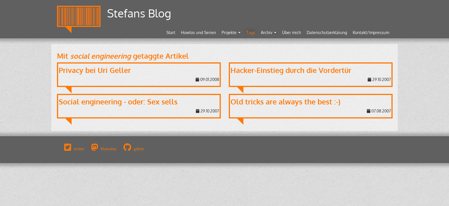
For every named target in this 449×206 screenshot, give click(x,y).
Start (170, 32)
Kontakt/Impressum (371, 32)
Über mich (291, 32)
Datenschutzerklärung (327, 32)
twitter (79, 149)
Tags (250, 32)
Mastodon (108, 149)
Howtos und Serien (198, 32)
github (139, 149)
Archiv (268, 32)
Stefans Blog (139, 13)
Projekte (231, 32)
